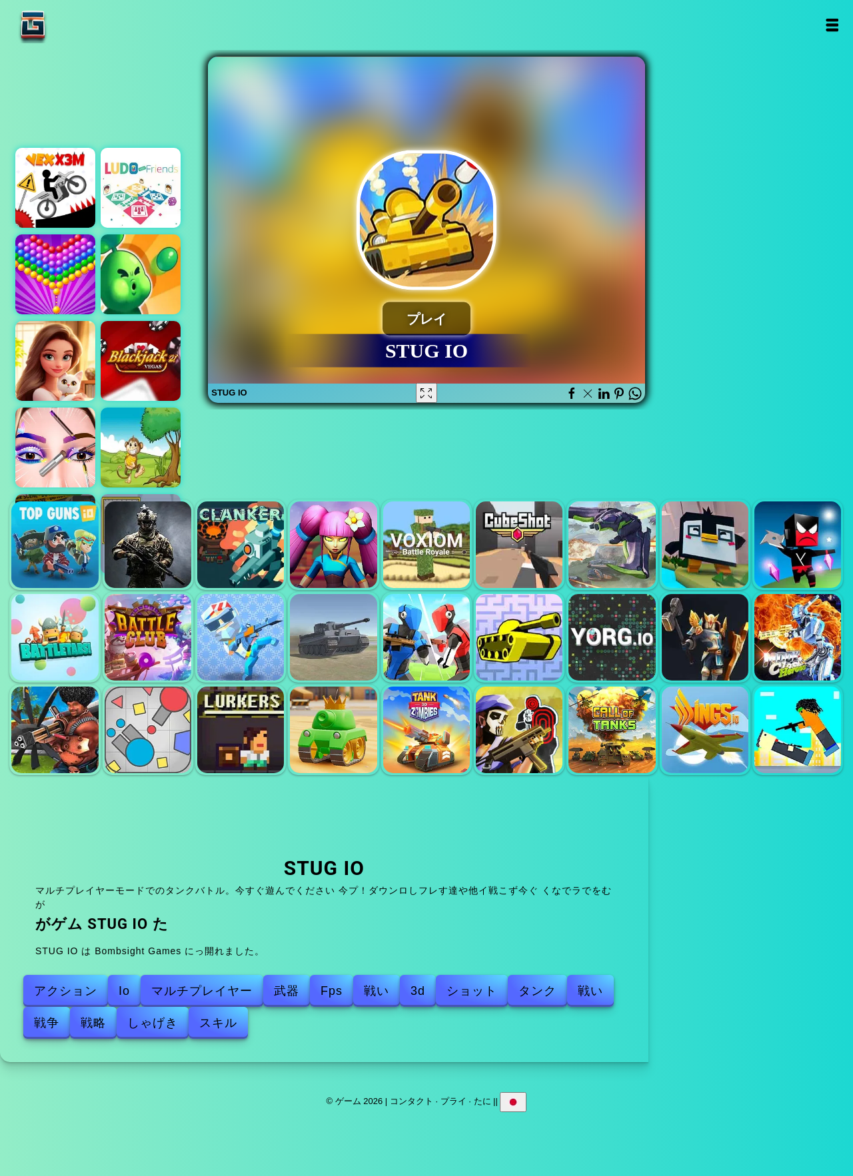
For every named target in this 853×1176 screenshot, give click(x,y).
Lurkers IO (240, 730)
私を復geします (333, 544)
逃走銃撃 (797, 730)
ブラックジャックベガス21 (141, 361)
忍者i (797, 544)
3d (418, 991)
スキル (218, 1022)
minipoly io (240, 637)
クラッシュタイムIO (705, 544)
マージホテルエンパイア (55, 361)
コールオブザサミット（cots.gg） (705, 637)
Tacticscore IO (611, 544)
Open (831, 25)
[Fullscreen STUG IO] (426, 393)
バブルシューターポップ (55, 274)
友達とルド (141, 188)
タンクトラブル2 (519, 637)
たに (482, 1101)
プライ (453, 1101)
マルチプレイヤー (202, 991)
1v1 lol (426, 637)
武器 (286, 991)
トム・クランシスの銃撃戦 (519, 730)
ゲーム (75, 25)
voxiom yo (426, 544)
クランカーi (240, 544)
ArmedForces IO (148, 544)
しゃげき (152, 1022)
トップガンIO (54, 544)
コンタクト (411, 1101)
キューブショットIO (519, 544)
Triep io (148, 730)
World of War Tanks (333, 637)
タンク (537, 991)
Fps (332, 991)
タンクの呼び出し (611, 730)
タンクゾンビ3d (426, 730)
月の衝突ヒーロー (797, 637)
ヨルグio (611, 637)
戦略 (93, 1022)
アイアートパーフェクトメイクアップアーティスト (55, 447)
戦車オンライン (333, 730)
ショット (471, 991)
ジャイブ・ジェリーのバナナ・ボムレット (141, 447)
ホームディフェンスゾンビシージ (141, 274)
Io (124, 991)
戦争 (46, 1022)
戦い (376, 991)
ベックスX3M (55, 188)
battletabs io (54, 637)
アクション (65, 991)
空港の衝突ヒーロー (54, 730)
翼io (705, 730)
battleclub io (148, 637)
